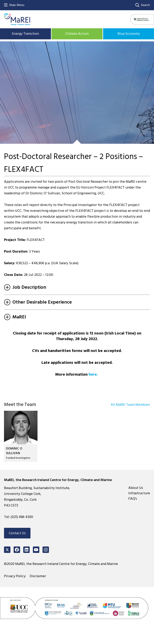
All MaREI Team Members (130, 405)
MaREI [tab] (15, 317)
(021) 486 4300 (22, 517)
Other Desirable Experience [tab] (38, 302)
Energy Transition (25, 34)
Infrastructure (139, 493)
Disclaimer (38, 576)
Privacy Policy (15, 576)
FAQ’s (132, 499)
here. (93, 374)
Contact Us (17, 533)
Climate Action (77, 34)
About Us (135, 488)
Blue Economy (129, 34)
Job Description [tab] (25, 287)
